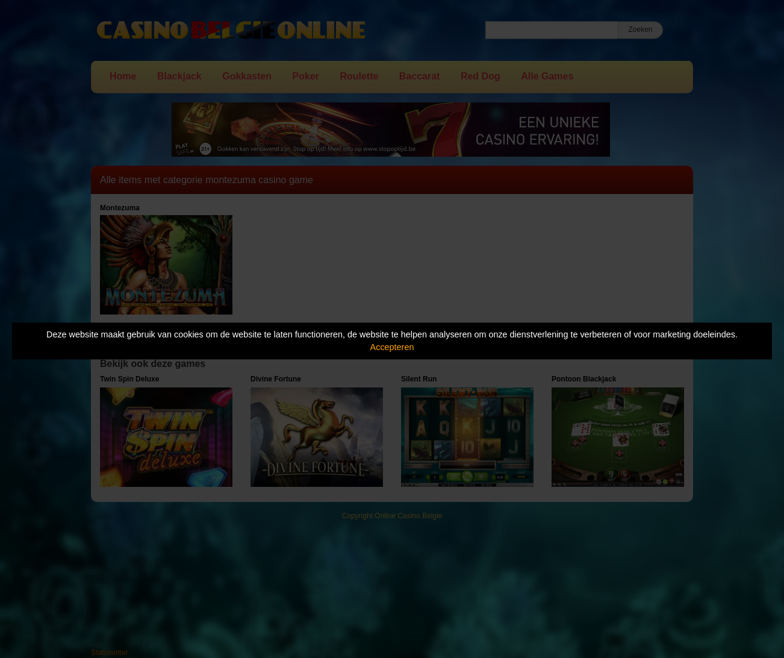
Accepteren (392, 347)
